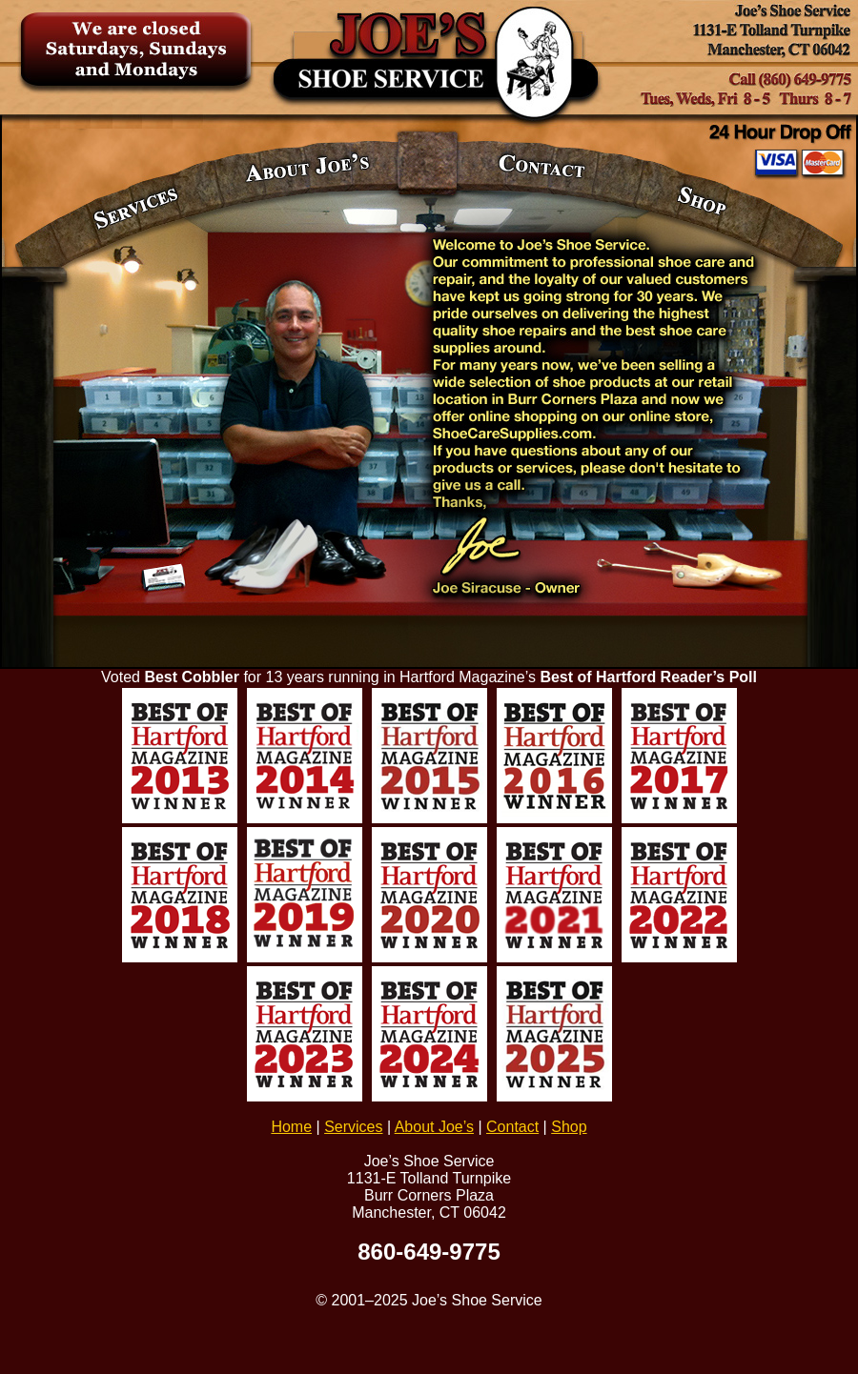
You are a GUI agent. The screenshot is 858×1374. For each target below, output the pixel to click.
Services (353, 1127)
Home (291, 1127)
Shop (568, 1127)
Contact (512, 1127)
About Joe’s (434, 1127)
